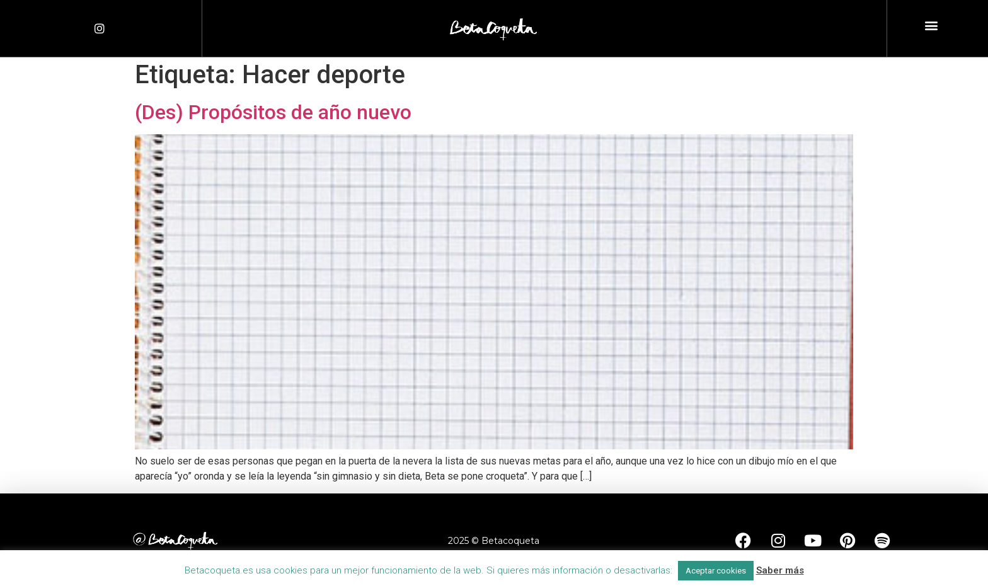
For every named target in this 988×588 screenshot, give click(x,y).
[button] (931, 25)
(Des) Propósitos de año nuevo (273, 112)
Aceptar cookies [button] (716, 570)
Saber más (780, 570)
